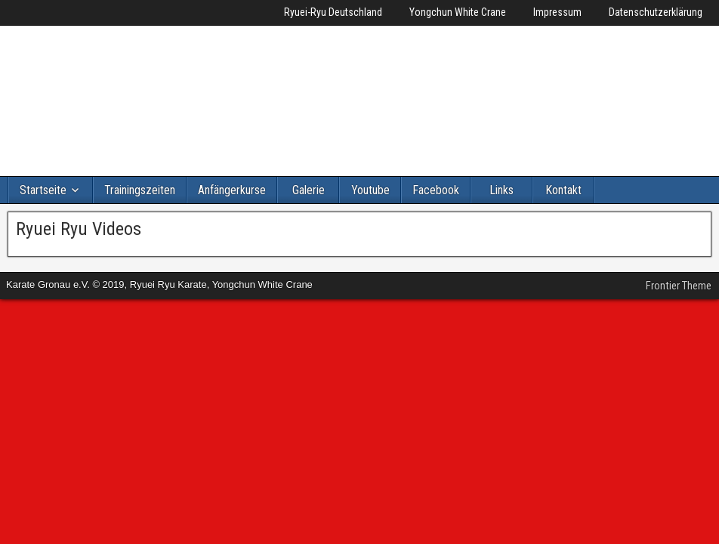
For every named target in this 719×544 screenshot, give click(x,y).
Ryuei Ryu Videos (78, 229)
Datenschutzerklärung (655, 12)
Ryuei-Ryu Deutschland (333, 12)
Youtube (370, 190)
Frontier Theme (678, 285)
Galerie (308, 190)
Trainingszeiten (139, 190)
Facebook (435, 190)
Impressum (557, 12)
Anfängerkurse (232, 190)
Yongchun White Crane (457, 12)
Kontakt (563, 190)
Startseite (43, 190)
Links (501, 190)
